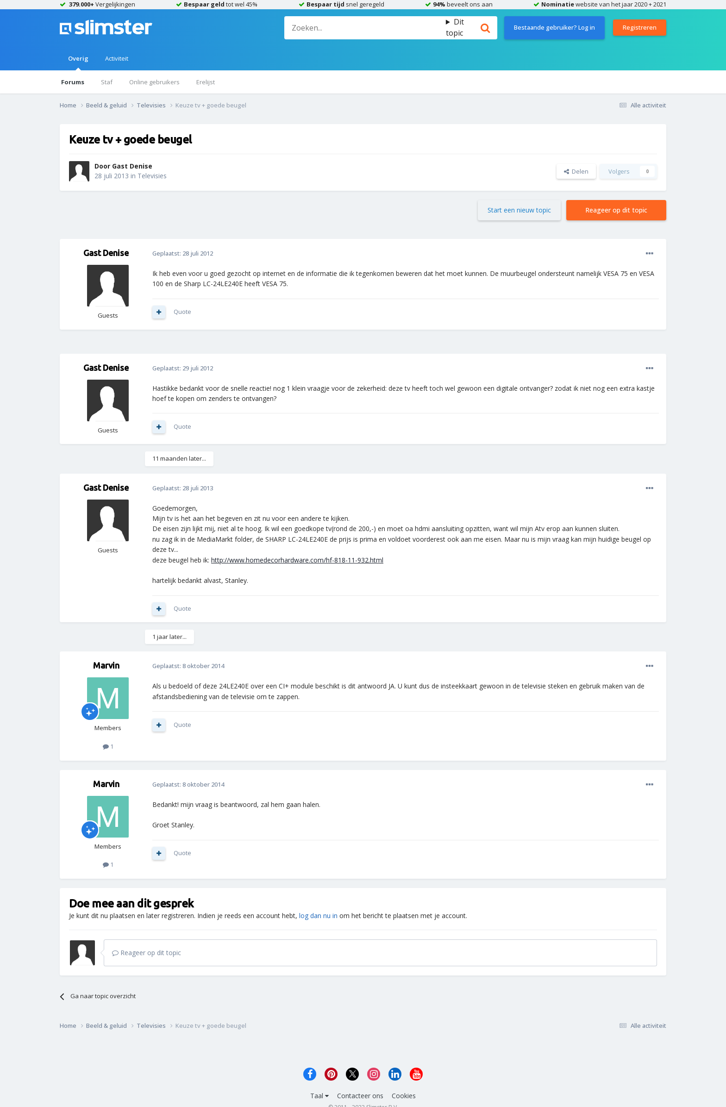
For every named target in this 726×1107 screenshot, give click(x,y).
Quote (182, 311)
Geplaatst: (182, 253)
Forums (72, 82)
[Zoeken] (364, 27)
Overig (78, 62)
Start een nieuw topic (519, 210)
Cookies (404, 1095)
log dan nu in (318, 915)
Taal (319, 1095)
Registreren (640, 27)
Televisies (152, 175)
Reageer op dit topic (616, 210)
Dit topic (455, 27)
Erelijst (205, 82)
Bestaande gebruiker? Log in (554, 27)
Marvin (106, 665)
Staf (107, 82)
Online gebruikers (154, 82)
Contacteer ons (360, 1095)
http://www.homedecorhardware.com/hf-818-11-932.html (297, 560)
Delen (576, 171)
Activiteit (116, 58)
